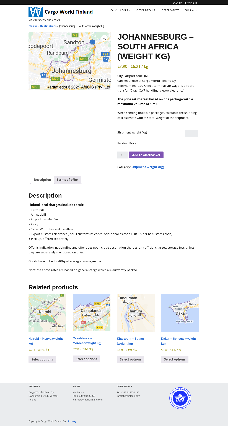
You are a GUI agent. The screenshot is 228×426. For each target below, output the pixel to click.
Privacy (72, 421)
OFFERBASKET (170, 10)
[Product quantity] (122, 155)
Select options (42, 359)
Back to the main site (185, 2)
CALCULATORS (119, 10)
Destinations (48, 26)
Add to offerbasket (146, 155)
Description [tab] (42, 180)
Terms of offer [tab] (67, 180)
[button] (104, 38)
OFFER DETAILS (145, 10)
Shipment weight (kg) (132, 132)
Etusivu (33, 26)
